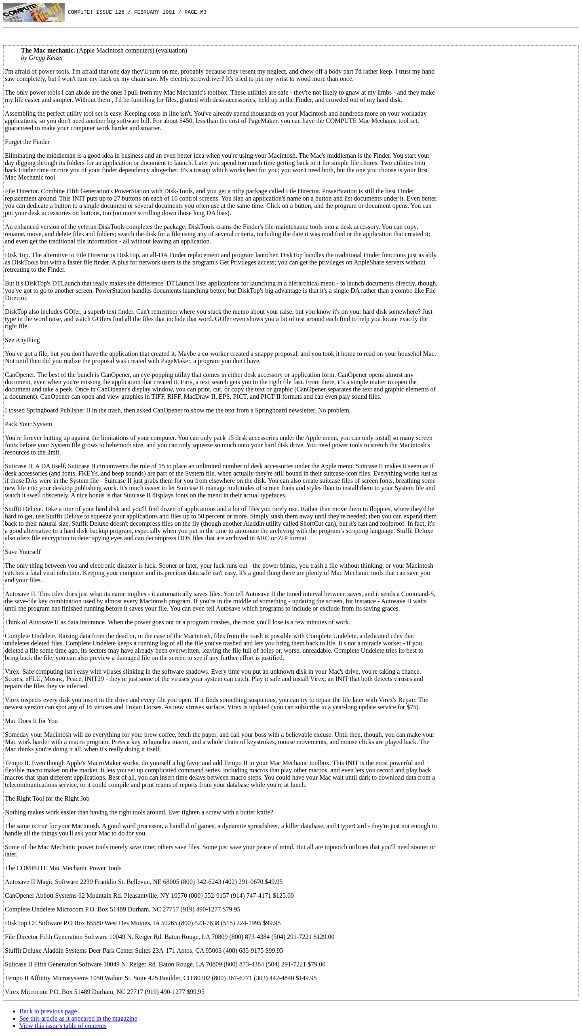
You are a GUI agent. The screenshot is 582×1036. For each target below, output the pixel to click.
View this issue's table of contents (63, 1025)
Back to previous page (48, 1011)
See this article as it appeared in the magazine (78, 1018)
